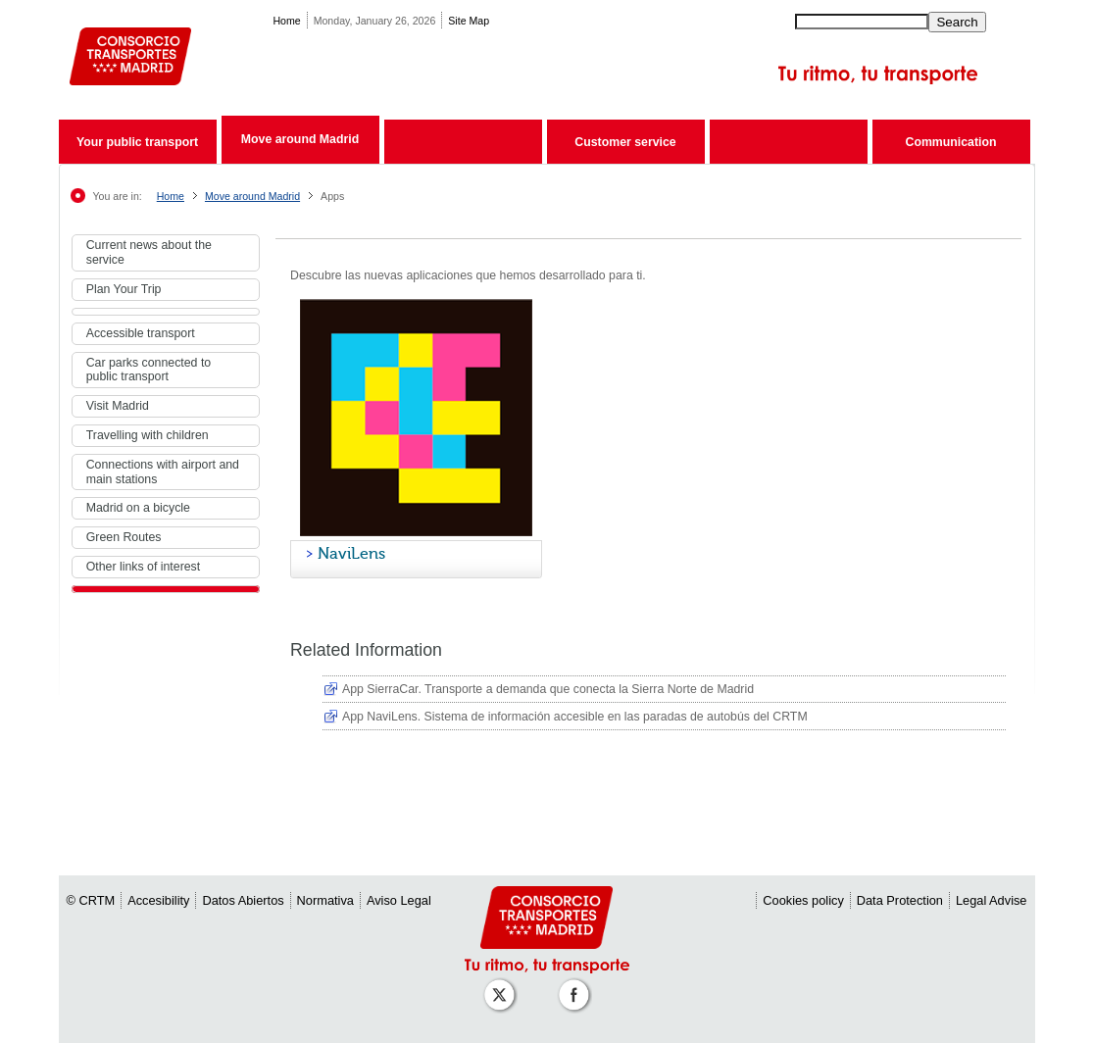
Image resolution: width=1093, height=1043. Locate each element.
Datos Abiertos (242, 900)
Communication (951, 142)
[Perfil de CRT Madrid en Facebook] (577, 984)
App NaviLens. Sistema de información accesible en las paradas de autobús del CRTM (575, 716)
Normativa (325, 900)
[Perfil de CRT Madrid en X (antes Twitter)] (502, 984)
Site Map (468, 20)
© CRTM (91, 900)
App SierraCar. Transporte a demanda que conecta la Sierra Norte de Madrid (548, 689)
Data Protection (900, 900)
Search (956, 22)
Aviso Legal (399, 900)
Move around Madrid (300, 139)
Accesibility (158, 900)
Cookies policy (803, 900)
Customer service (624, 142)
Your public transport (137, 142)
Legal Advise (991, 900)
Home (286, 20)
